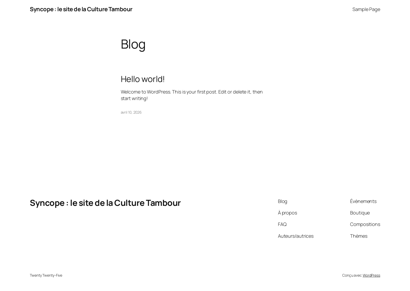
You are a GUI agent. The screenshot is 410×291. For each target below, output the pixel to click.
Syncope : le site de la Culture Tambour (81, 9)
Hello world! (143, 79)
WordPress (371, 275)
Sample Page (366, 9)
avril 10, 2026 (131, 112)
